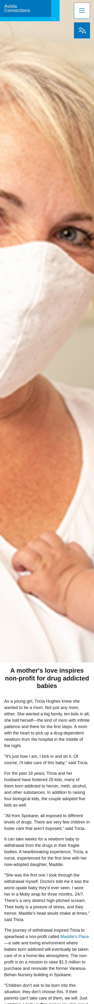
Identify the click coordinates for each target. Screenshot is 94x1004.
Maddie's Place (74, 936)
